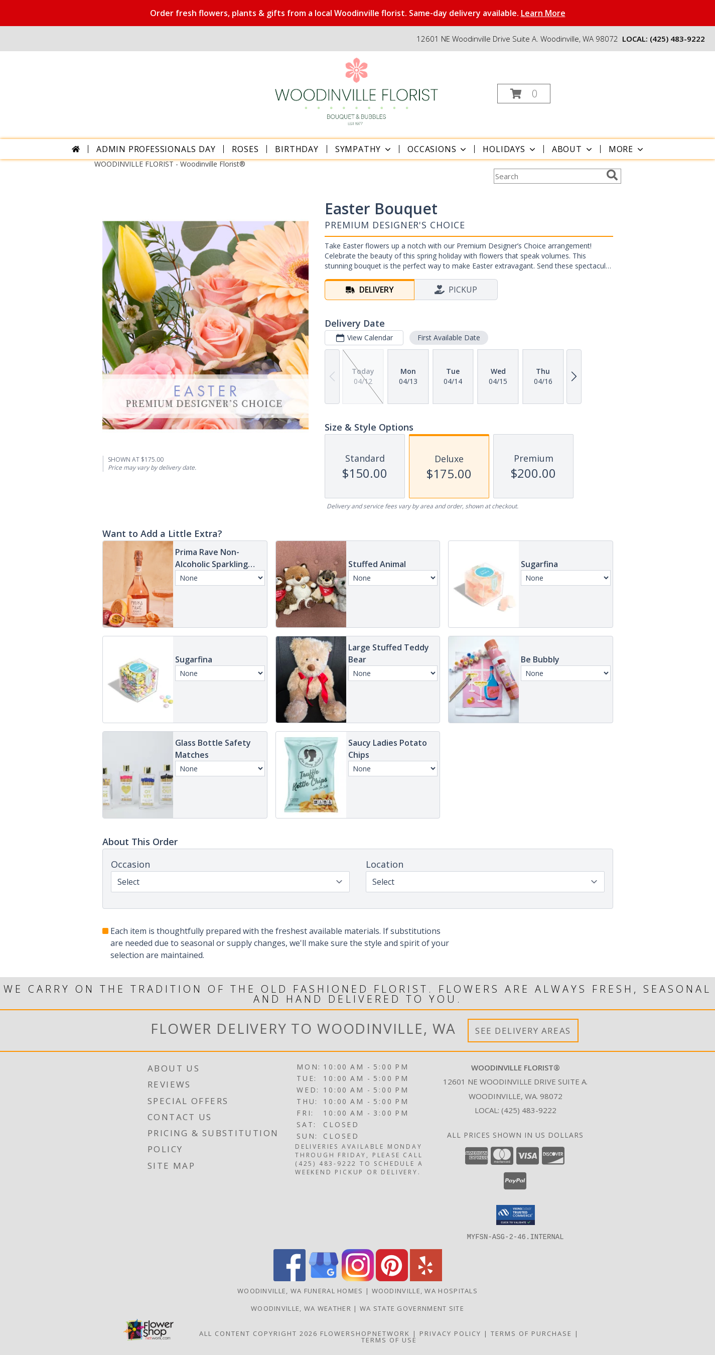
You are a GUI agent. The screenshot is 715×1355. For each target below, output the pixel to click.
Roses (245, 149)
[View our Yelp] (426, 1278)
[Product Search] (548, 176)
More (627, 149)
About (573, 149)
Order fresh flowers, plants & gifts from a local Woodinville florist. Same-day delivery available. (357, 13)
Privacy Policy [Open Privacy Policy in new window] (450, 1332)
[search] (612, 175)
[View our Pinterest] (392, 1278)
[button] (523, 93)
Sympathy (364, 149)
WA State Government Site (412, 1307)
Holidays (510, 149)
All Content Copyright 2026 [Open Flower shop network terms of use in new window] (258, 1332)
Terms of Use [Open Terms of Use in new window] (389, 1339)
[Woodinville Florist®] (356, 90)
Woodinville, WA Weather (301, 1307)
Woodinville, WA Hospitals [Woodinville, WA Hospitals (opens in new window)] (425, 1290)
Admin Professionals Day (155, 149)
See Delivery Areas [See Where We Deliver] (523, 1030)
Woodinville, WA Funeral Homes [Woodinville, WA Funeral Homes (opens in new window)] (300, 1290)
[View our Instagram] (358, 1278)
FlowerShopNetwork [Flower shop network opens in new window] (365, 1332)
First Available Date (448, 337)
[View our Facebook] (289, 1278)
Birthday (296, 149)
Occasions (437, 149)
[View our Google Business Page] (324, 1278)
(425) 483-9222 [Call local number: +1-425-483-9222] (677, 39)
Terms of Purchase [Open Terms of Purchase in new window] (531, 1332)
